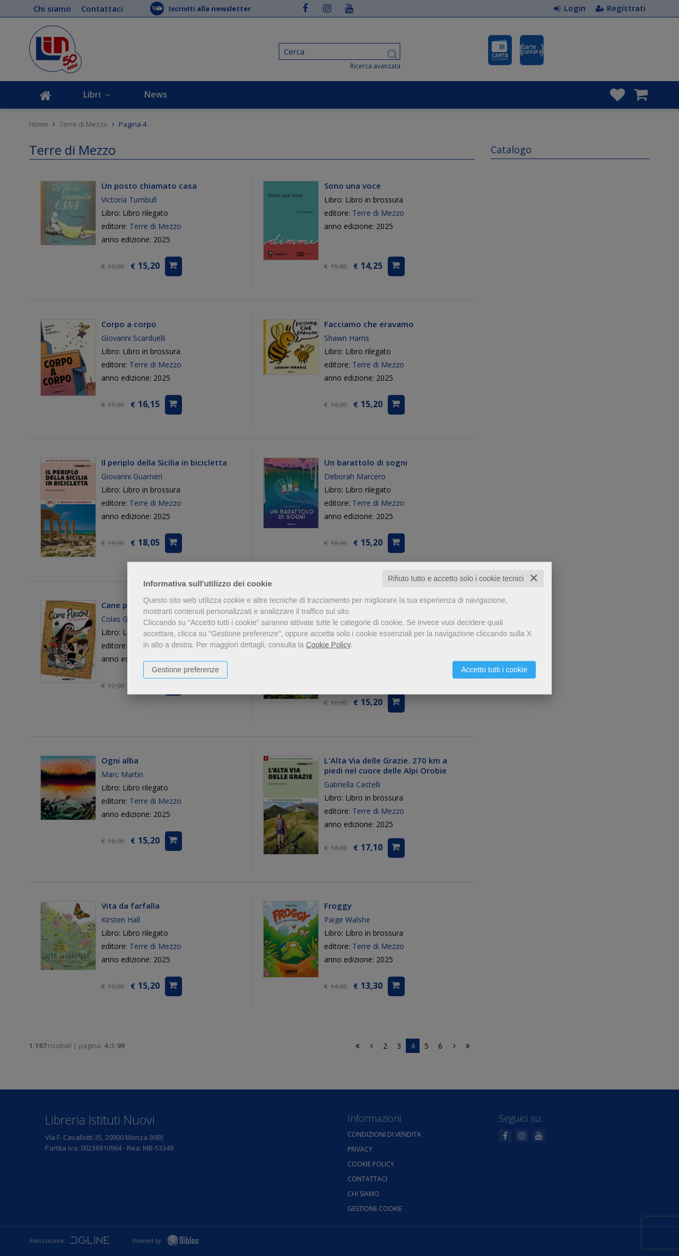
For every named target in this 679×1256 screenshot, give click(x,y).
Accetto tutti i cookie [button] (494, 669)
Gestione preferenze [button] (185, 669)
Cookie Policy (328, 644)
